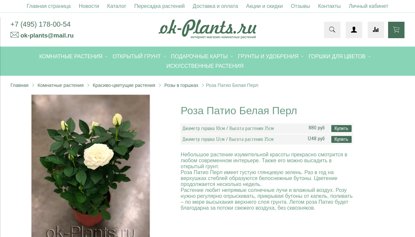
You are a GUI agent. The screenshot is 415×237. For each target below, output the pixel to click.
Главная (20, 85)
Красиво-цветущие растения (124, 85)
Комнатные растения (60, 85)
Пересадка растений (159, 6)
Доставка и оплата (215, 6)
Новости (89, 6)
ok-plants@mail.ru (47, 35)
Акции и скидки (264, 6)
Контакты (329, 6)
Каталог (116, 6)
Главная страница (49, 6)
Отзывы (300, 6)
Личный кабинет (368, 6)
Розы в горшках (181, 85)
